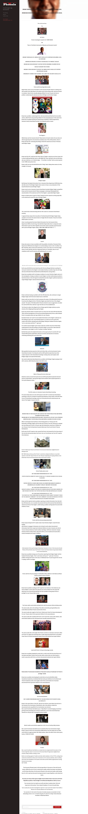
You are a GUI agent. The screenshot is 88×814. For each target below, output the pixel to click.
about (4, 14)
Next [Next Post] (46, 794)
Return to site (24, 801)
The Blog (5, 12)
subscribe (5, 16)
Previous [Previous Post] (23, 794)
